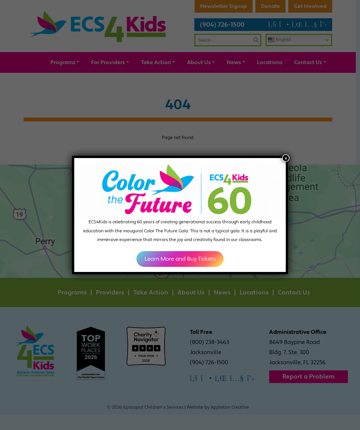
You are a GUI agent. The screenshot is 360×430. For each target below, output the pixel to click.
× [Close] (285, 158)
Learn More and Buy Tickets (180, 259)
